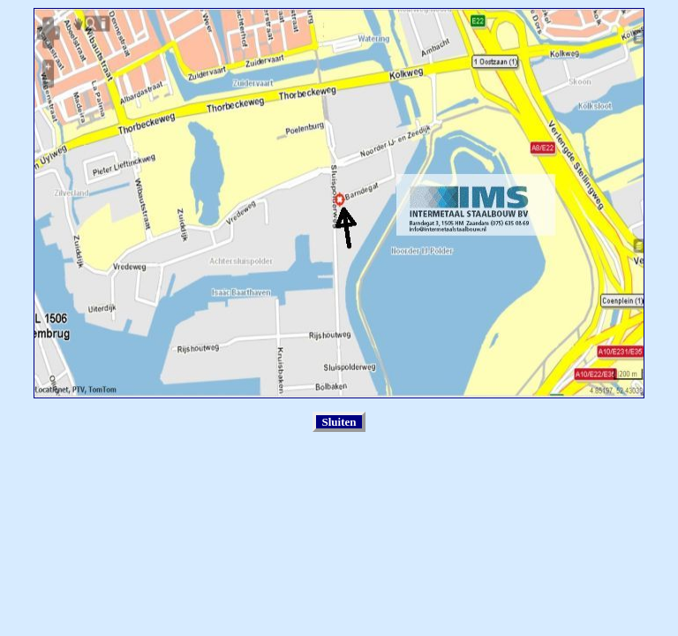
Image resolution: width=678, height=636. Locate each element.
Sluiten (339, 421)
